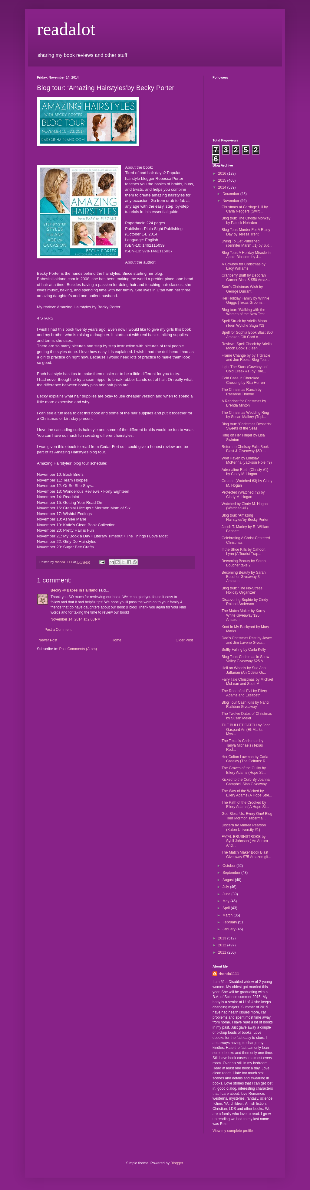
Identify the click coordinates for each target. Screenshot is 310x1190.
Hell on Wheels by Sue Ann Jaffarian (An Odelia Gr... (244, 670)
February (230, 922)
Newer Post (47, 640)
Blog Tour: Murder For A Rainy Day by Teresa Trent (246, 232)
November (231, 201)
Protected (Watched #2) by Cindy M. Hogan (243, 494)
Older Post (184, 640)
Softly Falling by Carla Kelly (244, 649)
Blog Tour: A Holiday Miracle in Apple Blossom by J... (246, 255)
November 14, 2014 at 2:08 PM (76, 619)
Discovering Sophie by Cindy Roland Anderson (245, 602)
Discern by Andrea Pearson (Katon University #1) (244, 827)
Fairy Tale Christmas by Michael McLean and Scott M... (247, 681)
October (229, 866)
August (229, 880)
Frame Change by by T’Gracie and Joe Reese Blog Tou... (246, 357)
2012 (222, 945)
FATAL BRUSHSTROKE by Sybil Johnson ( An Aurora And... (245, 841)
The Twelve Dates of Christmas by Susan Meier (247, 716)
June (227, 894)
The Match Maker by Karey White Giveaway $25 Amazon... (243, 615)
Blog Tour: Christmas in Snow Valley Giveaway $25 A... (245, 659)
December (231, 194)
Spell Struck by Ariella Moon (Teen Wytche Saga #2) (244, 323)
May (226, 901)
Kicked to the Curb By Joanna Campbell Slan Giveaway (246, 781)
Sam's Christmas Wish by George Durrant (242, 289)
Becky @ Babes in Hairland (74, 590)
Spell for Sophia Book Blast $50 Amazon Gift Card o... (247, 334)
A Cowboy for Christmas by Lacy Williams (243, 266)
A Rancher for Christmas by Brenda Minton (244, 403)
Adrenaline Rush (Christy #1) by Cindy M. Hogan (245, 472)
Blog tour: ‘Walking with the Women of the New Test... (245, 312)
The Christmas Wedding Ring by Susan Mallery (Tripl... (245, 414)
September (232, 873)
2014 (222, 187)
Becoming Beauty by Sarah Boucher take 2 (243, 563)
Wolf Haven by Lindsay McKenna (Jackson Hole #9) (247, 460)
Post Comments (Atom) (78, 649)
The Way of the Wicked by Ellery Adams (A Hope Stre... (247, 793)
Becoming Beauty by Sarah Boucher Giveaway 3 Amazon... (243, 576)
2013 (222, 938)
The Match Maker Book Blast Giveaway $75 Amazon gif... (246, 854)
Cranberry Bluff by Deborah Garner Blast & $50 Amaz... (246, 277)
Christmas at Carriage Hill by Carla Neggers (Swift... (245, 209)
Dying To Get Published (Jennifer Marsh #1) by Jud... (247, 243)
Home (116, 640)
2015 (222, 180)
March (228, 915)
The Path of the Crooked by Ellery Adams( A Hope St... (245, 804)
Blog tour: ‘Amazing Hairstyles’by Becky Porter (245, 517)
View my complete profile (233, 1131)
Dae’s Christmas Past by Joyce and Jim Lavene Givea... (247, 640)
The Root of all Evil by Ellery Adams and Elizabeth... (244, 693)
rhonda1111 (229, 974)
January (229, 929)
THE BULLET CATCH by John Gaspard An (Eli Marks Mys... (246, 729)
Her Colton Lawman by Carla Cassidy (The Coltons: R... (245, 759)
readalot (66, 29)
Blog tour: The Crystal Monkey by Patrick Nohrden (246, 220)
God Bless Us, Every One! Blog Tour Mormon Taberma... (247, 816)
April (227, 908)
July (226, 887)
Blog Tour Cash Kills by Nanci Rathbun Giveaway (245, 704)
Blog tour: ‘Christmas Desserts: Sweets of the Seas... (247, 426)
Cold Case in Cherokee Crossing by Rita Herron (243, 380)
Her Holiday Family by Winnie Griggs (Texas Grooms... (245, 300)
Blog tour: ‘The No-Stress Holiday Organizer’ (242, 590)
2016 (222, 173)
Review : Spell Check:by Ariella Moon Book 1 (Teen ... (247, 346)
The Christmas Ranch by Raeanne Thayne (242, 391)
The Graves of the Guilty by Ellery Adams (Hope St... (244, 770)
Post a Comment (58, 629)
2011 (222, 952)
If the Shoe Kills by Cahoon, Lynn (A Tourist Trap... (244, 551)
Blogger (176, 1163)
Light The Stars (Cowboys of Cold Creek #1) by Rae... (244, 369)
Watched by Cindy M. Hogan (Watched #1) (245, 506)
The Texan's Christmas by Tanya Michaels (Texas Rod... (242, 745)
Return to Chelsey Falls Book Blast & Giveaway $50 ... (245, 449)
